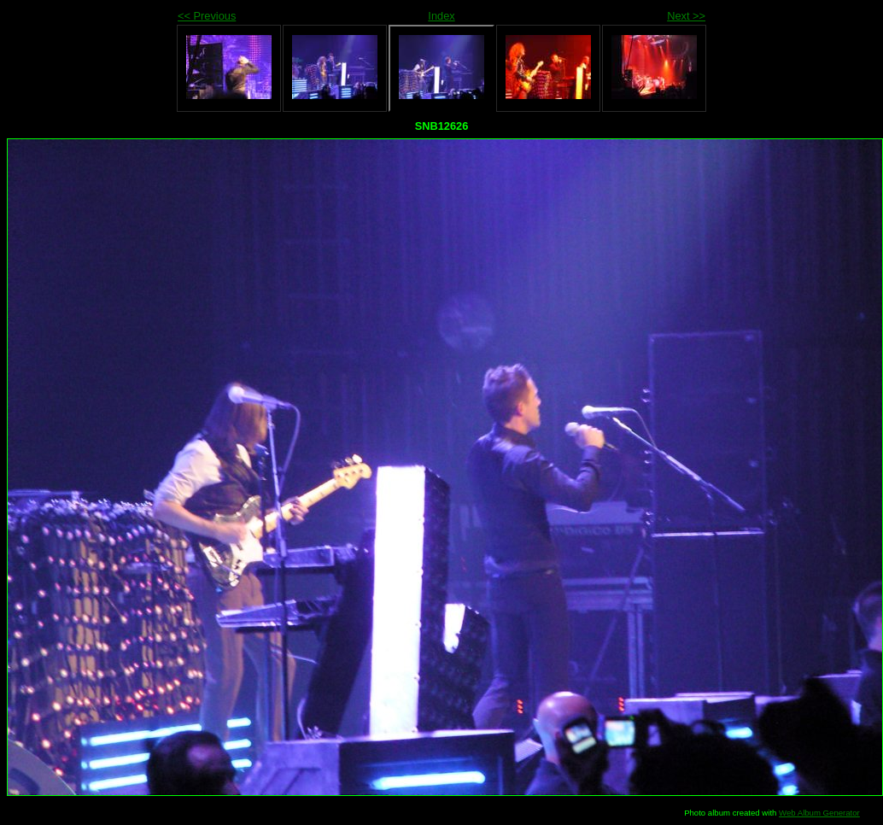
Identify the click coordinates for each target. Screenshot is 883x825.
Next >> (686, 15)
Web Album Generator (819, 812)
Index (441, 15)
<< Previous (207, 15)
